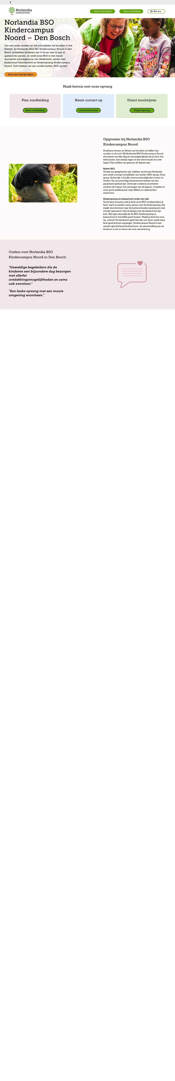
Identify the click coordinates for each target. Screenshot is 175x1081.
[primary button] (156, 11)
